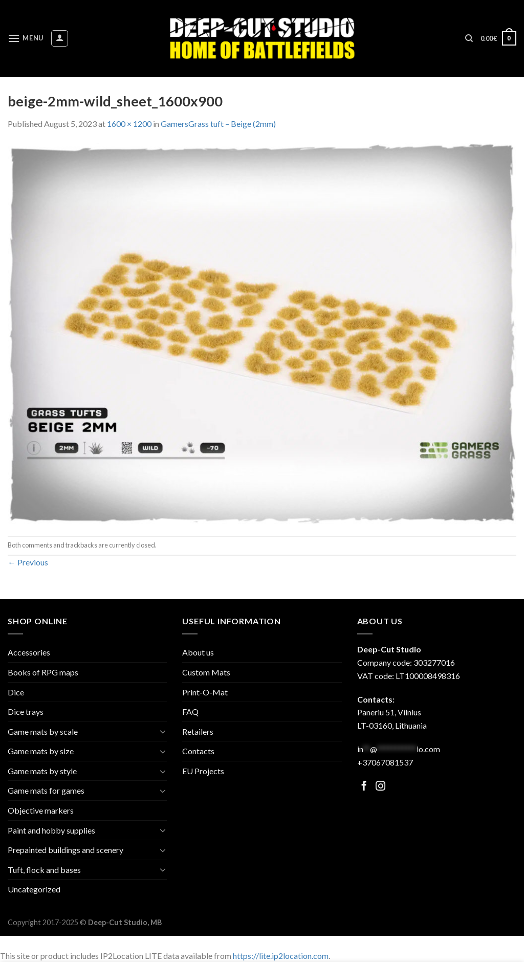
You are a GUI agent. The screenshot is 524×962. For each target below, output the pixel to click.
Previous (28, 562)
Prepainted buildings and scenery (65, 850)
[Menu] (25, 38)
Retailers (197, 731)
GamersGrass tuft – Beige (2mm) (218, 123)
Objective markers (41, 810)
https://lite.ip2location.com (281, 955)
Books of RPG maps (43, 672)
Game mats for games (46, 790)
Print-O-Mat (205, 692)
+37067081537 (385, 762)
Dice (16, 692)
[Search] (469, 38)
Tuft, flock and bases (44, 869)
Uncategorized (34, 889)
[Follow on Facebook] (364, 786)
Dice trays (25, 711)
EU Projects (203, 771)
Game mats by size (41, 751)
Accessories (29, 652)
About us (198, 652)
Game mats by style (42, 771)
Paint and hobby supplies (51, 830)
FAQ (190, 711)
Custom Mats (206, 672)
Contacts (198, 751)
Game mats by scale (43, 731)
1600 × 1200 (129, 123)
